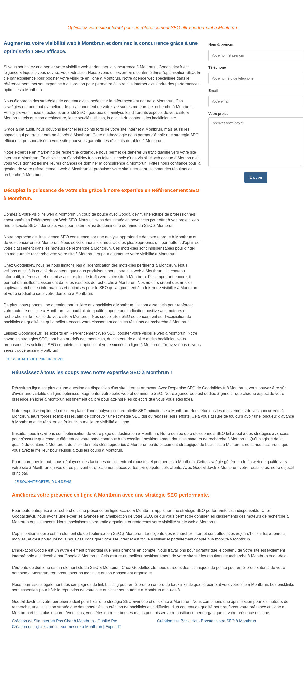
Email (213, 91)
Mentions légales (153, 675)
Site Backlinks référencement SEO (136, 635)
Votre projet (218, 114)
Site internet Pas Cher (23, 635)
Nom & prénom (220, 44)
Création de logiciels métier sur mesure (38, 640)
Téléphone (217, 67)
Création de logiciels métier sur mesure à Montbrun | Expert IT (66, 627)
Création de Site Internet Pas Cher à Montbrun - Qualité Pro (64, 621)
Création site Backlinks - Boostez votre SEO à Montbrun (206, 621)
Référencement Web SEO (129, 640)
